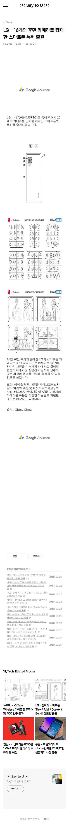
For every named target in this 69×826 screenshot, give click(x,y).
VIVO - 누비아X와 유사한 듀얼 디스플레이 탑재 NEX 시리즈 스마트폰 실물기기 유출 (27, 585)
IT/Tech (10, 569)
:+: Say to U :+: (34, 5)
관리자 (46, 819)
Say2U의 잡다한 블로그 (19, 781)
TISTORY (35, 819)
